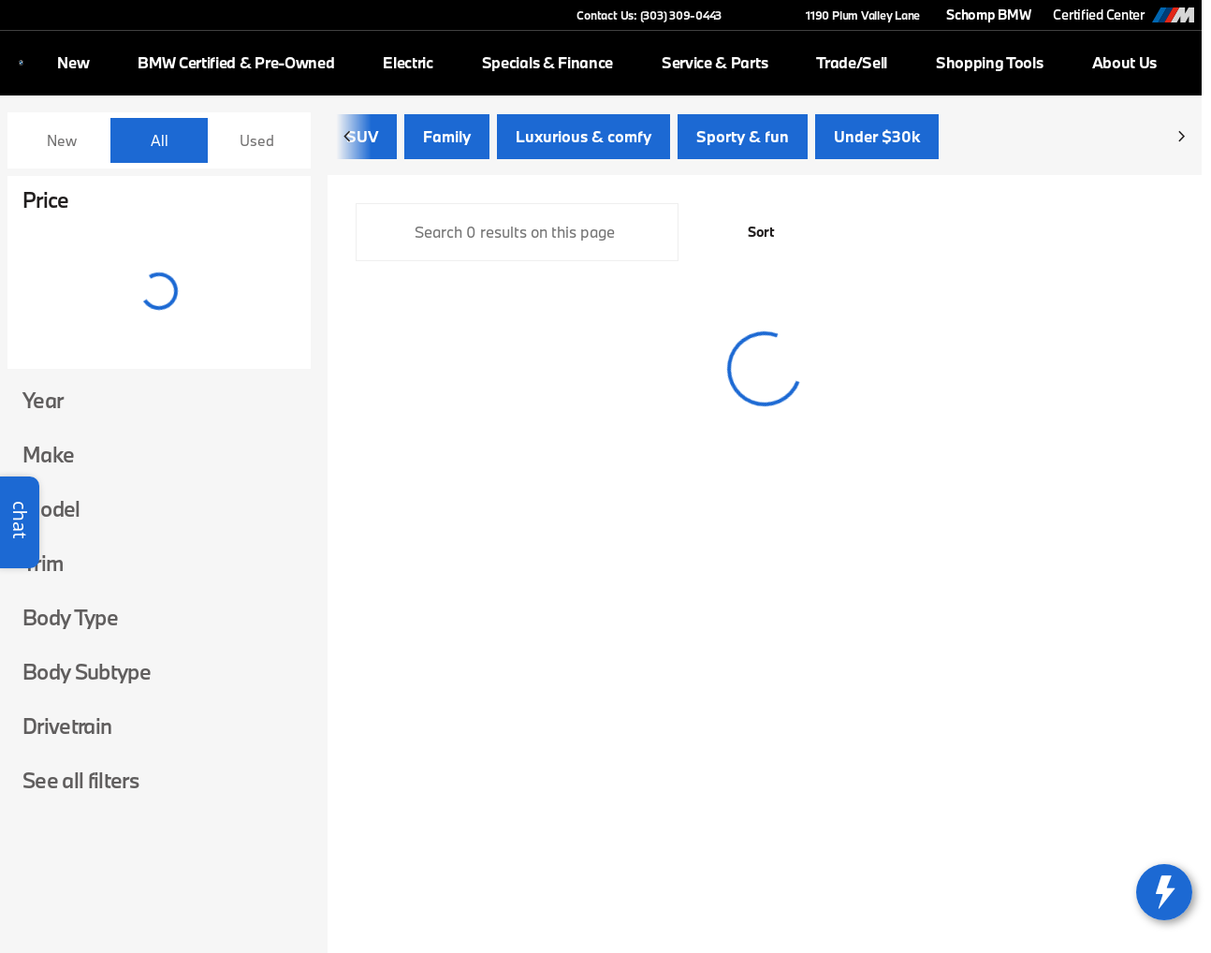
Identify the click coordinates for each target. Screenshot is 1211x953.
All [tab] (159, 140)
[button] (763, 15)
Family (447, 140)
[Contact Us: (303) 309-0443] (649, 15)
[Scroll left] (348, 140)
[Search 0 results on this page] (517, 236)
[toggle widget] (1164, 892)
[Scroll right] (1181, 140)
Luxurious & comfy (583, 140)
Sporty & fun (742, 140)
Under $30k (877, 140)
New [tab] (62, 140)
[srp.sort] (750, 236)
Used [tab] (257, 140)
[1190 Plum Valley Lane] (854, 15)
